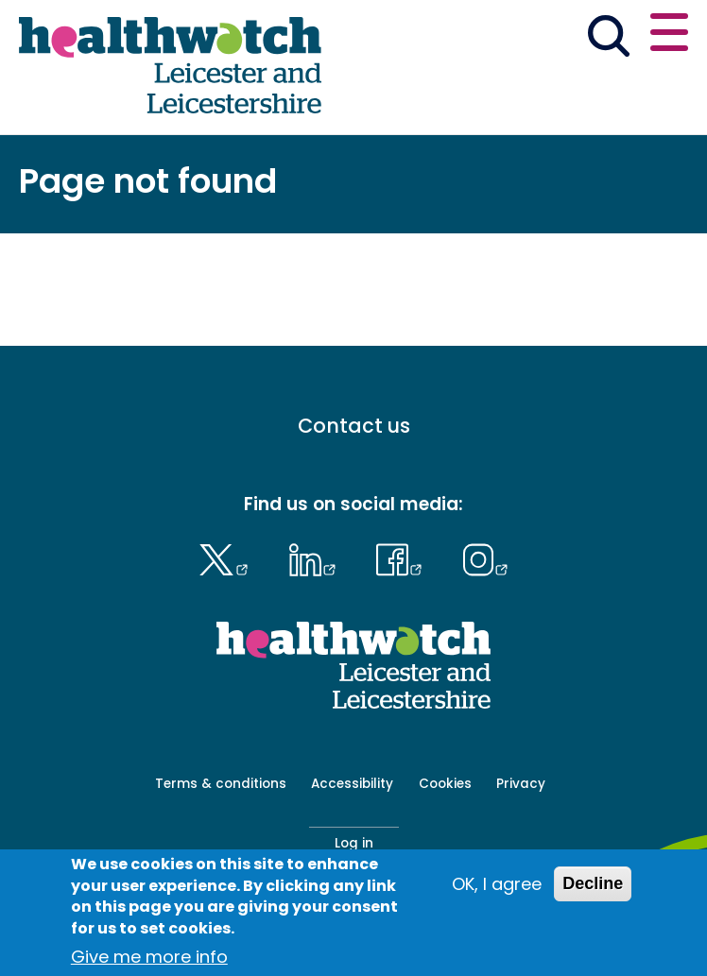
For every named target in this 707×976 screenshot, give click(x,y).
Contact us (354, 426)
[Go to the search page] (608, 39)
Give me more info (149, 956)
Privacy (520, 784)
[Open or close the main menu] (669, 35)
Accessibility (352, 784)
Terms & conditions (220, 784)
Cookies (445, 784)
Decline (592, 884)
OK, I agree (497, 885)
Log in (354, 843)
